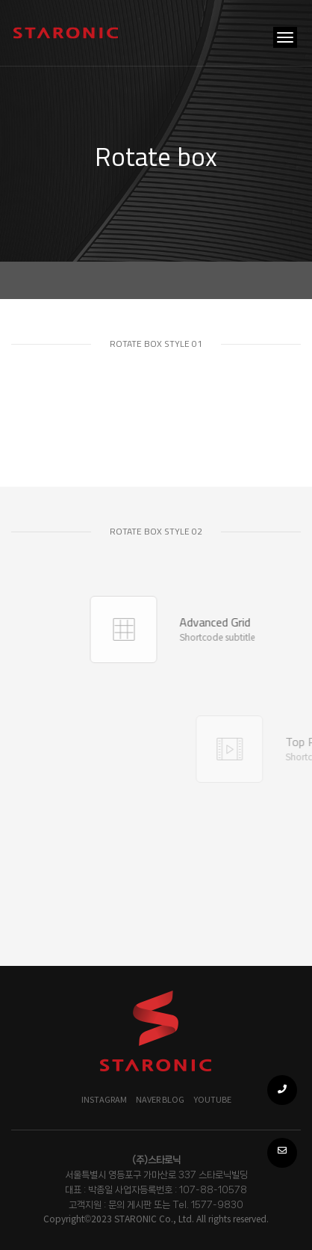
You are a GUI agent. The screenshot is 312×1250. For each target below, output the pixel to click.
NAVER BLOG (160, 1100)
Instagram (104, 1100)
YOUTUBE (212, 1100)
